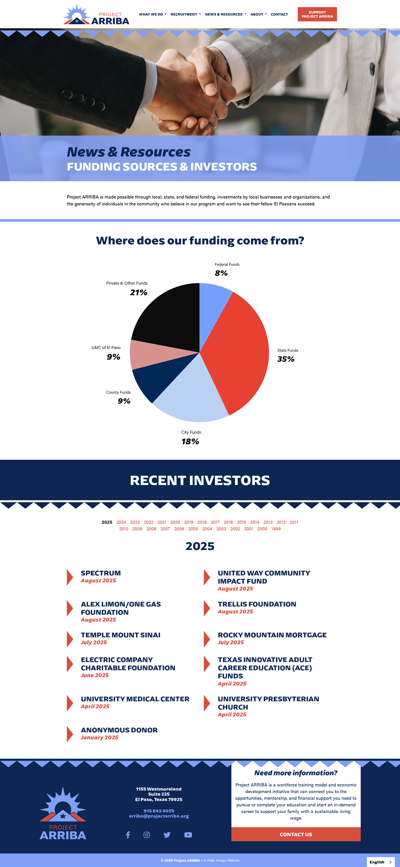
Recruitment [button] (184, 14)
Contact (279, 14)
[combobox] (381, 862)
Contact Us (296, 834)
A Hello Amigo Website (222, 860)
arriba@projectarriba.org (159, 816)
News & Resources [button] (224, 14)
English (377, 862)
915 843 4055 (159, 811)
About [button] (257, 14)
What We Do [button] (151, 14)
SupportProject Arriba (317, 14)
